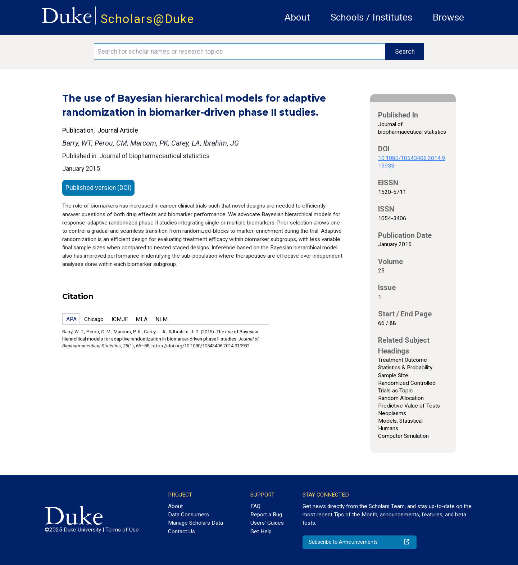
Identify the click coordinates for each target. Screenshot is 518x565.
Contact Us (181, 531)
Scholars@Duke (147, 19)
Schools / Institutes (371, 17)
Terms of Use (122, 529)
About (297, 17)
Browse (448, 17)
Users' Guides (267, 523)
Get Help (261, 531)
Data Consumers (188, 514)
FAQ (255, 506)
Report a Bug (266, 514)
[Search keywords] (239, 51)
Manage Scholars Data (195, 523)
